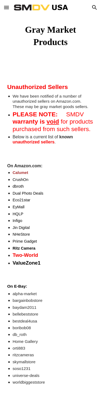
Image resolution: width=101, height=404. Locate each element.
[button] (6, 7)
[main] (50, 35)
